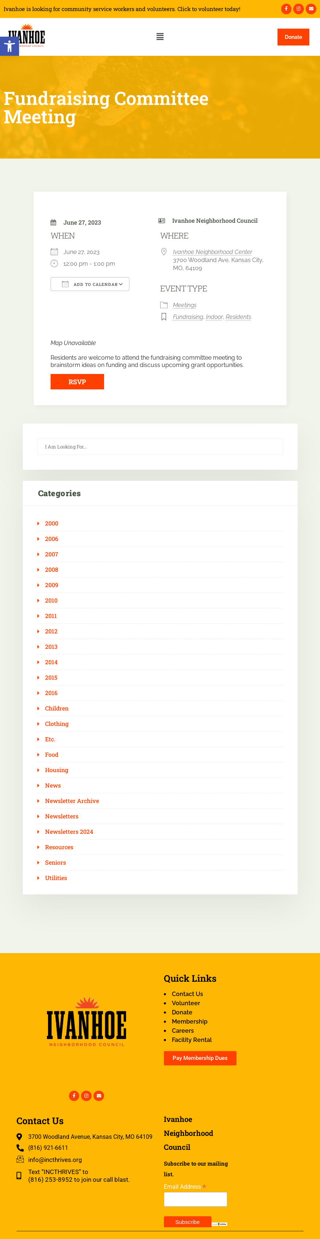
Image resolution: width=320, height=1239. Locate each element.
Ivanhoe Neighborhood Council (215, 220)
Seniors (55, 862)
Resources (59, 847)
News (53, 785)
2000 (51, 523)
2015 (51, 677)
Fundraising (188, 316)
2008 (51, 569)
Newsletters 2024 (69, 831)
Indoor (214, 316)
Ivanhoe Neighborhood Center (212, 251)
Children (57, 708)
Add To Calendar (90, 284)
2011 (51, 616)
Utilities (56, 878)
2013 (51, 646)
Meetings (184, 305)
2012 (51, 631)
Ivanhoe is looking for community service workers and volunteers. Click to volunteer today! (122, 9)
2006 (51, 538)
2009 (51, 585)
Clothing (57, 723)
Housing (56, 770)
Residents (238, 316)
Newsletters (61, 816)
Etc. (50, 739)
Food (51, 754)
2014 (51, 662)
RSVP (77, 381)
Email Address (185, 1186)
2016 (51, 693)
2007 (51, 554)
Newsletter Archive (72, 800)
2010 (51, 600)
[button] (9, 46)
